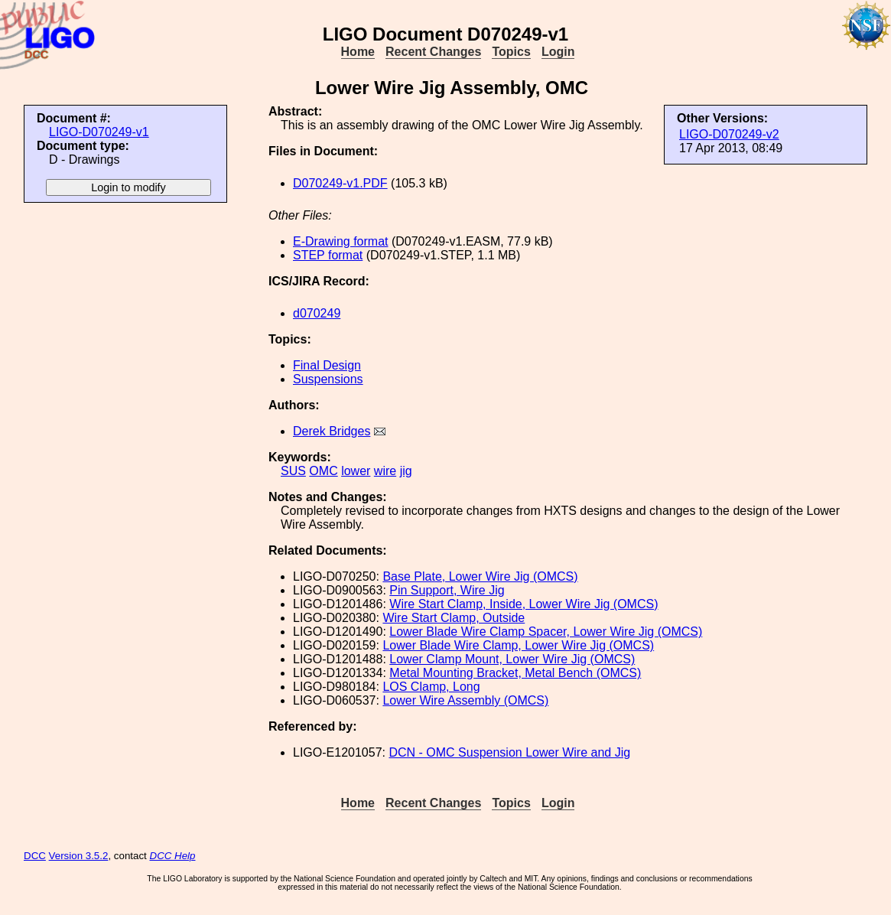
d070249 (316, 313)
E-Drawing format (340, 241)
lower (355, 470)
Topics (511, 51)
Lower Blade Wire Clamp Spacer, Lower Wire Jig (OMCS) (545, 631)
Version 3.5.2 (79, 855)
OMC (323, 470)
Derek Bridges (331, 431)
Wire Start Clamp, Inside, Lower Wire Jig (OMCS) (523, 604)
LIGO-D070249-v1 (99, 131)
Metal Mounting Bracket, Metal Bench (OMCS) (515, 672)
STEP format (328, 255)
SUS (293, 470)
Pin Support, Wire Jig (446, 590)
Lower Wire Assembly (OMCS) (465, 700)
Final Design (327, 365)
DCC (35, 855)
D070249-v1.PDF (340, 183)
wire (385, 470)
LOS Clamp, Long (431, 686)
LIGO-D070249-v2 (729, 134)
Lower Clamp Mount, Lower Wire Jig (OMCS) (512, 659)
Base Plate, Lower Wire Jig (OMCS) (479, 576)
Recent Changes (433, 51)
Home (358, 51)
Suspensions (328, 379)
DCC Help (173, 855)
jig (406, 470)
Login (558, 51)
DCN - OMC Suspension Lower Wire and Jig (509, 752)
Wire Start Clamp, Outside (453, 617)
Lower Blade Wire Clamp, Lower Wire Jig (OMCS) (518, 645)
